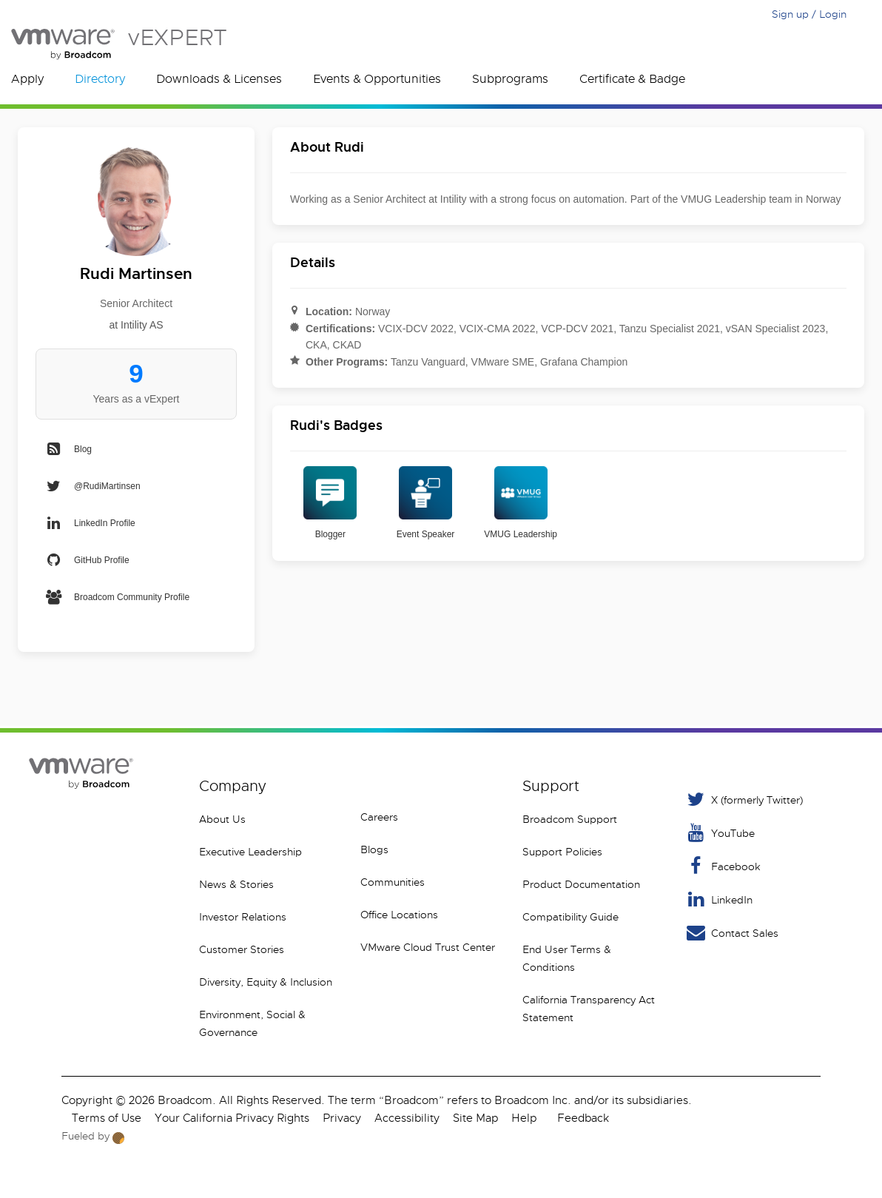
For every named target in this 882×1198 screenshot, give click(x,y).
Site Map (475, 1118)
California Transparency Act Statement (588, 1008)
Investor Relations (242, 916)
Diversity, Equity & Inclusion (265, 982)
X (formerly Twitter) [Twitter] (743, 799)
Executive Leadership (250, 851)
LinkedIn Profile (89, 523)
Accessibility (407, 1118)
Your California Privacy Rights (232, 1118)
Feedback (583, 1118)
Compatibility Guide (570, 916)
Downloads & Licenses (219, 79)
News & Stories (236, 884)
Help (523, 1118)
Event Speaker (426, 502)
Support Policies (562, 851)
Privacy (342, 1118)
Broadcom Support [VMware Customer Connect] (569, 819)
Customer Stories (241, 949)
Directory (100, 79)
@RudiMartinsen (92, 486)
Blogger (330, 502)
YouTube (719, 833)
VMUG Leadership (520, 502)
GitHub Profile (86, 560)
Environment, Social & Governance (252, 1023)
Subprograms (510, 79)
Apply (27, 79)
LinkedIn (718, 899)
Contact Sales (731, 932)
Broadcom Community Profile (116, 597)
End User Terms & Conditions (566, 958)
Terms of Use (106, 1118)
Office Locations (399, 914)
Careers (379, 817)
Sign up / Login (809, 14)
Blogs (374, 849)
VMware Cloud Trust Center (427, 947)
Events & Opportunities (377, 79)
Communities (392, 882)
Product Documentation (581, 884)
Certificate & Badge (632, 79)
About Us (222, 819)
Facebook (722, 866)
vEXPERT (118, 44)
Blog (68, 449)
